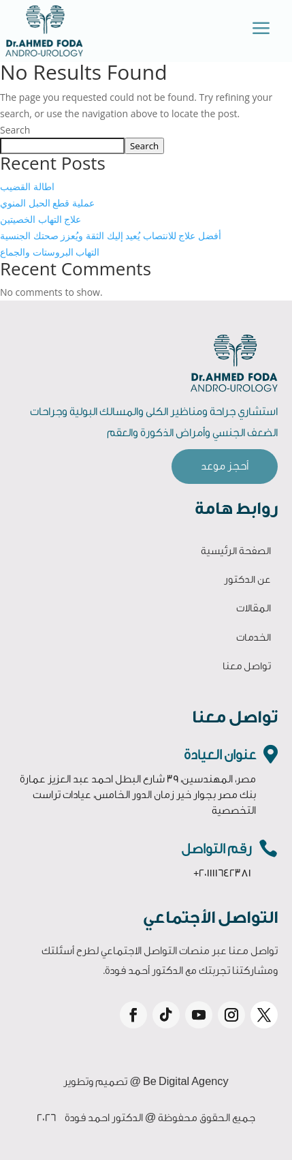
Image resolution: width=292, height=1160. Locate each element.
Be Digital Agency (186, 1082)
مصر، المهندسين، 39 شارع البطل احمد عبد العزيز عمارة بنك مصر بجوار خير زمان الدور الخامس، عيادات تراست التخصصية (138, 795)
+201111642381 (222, 873)
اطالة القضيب (27, 186)
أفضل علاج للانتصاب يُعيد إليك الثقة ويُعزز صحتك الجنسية (110, 235)
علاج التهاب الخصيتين (40, 219)
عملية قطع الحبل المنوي (47, 202)
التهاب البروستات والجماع (49, 251)
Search (15, 129)
